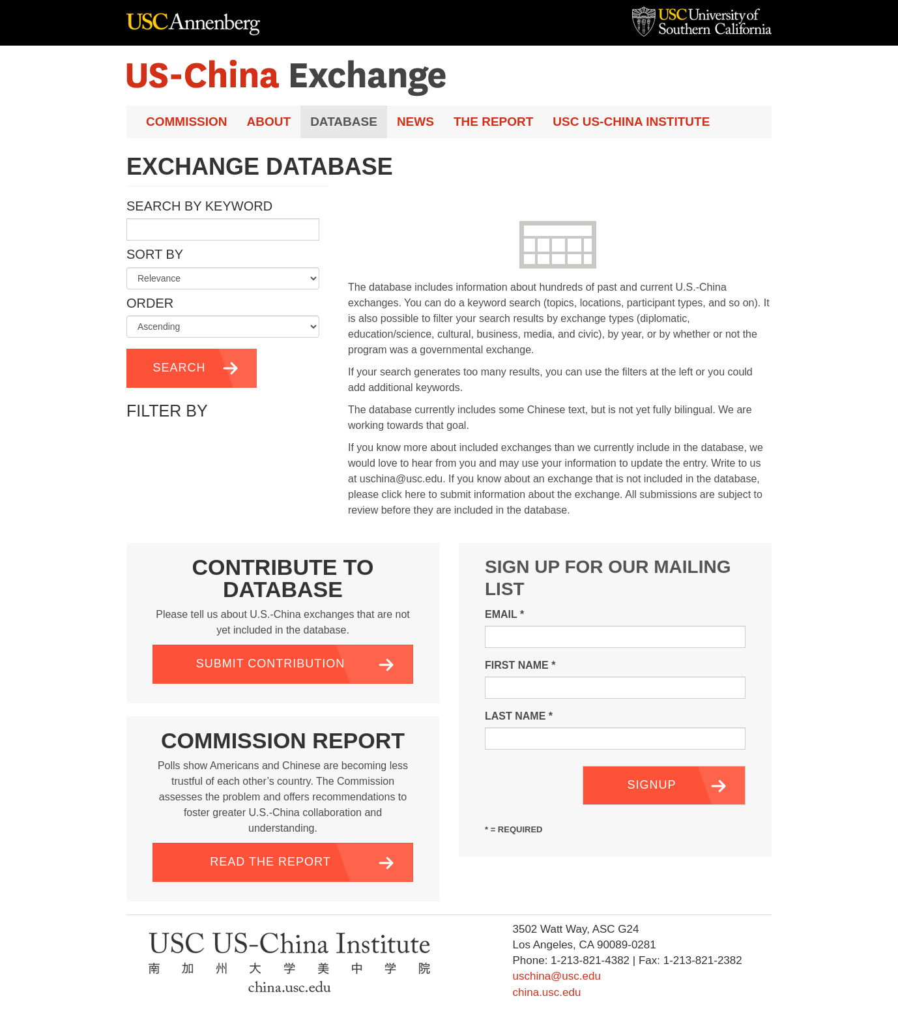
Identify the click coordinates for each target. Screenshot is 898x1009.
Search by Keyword (199, 206)
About (269, 121)
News (415, 121)
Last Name (519, 716)
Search (178, 367)
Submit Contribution (270, 663)
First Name (520, 665)
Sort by (154, 254)
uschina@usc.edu (556, 976)
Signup (651, 784)
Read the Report (270, 861)
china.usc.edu (546, 992)
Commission (186, 121)
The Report (493, 121)
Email (504, 614)
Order (149, 303)
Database (343, 121)
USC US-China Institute (631, 121)
